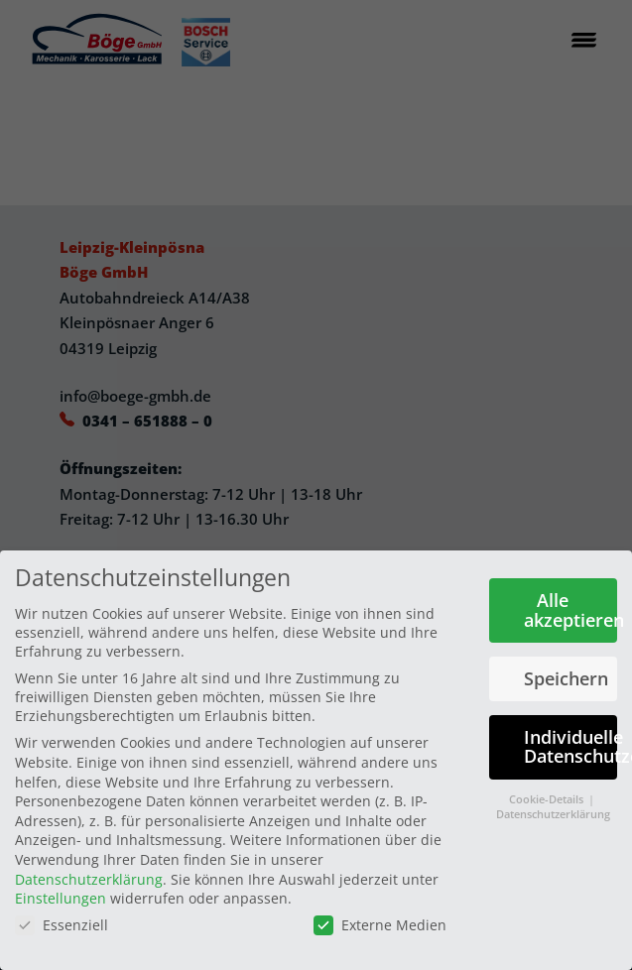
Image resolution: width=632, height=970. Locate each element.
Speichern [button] (566, 678)
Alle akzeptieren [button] (570, 610)
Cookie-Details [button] (547, 799)
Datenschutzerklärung (89, 878)
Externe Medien (380, 924)
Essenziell (61, 924)
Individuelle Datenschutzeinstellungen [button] (570, 747)
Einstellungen (60, 898)
